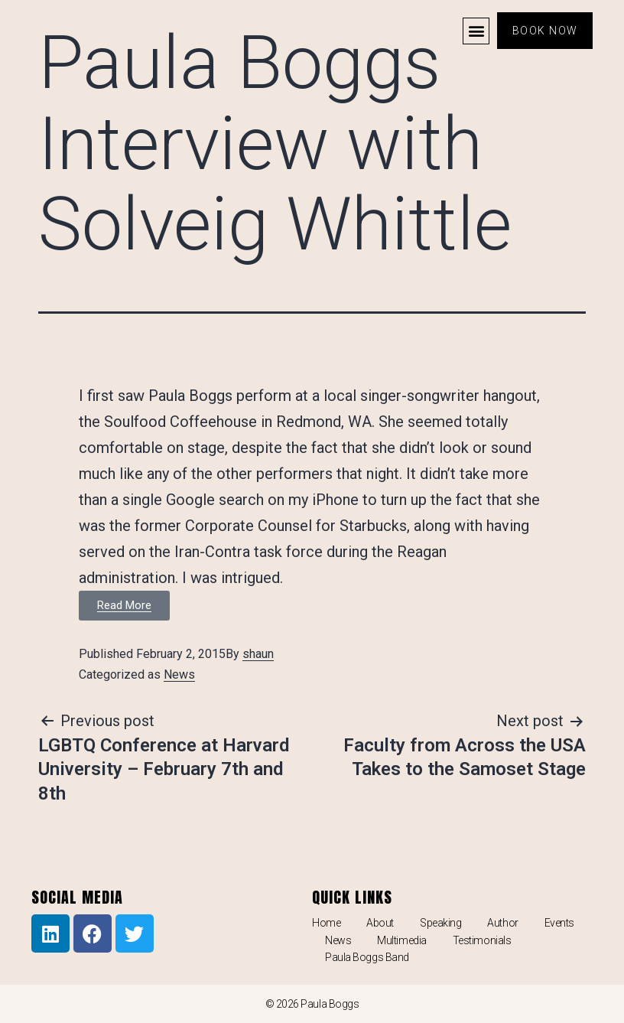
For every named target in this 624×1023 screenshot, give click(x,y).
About (380, 923)
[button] (473, 31)
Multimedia (402, 940)
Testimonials (482, 940)
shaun (258, 654)
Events (559, 923)
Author (502, 923)
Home (326, 923)
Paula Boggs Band (367, 957)
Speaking (440, 923)
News (179, 674)
